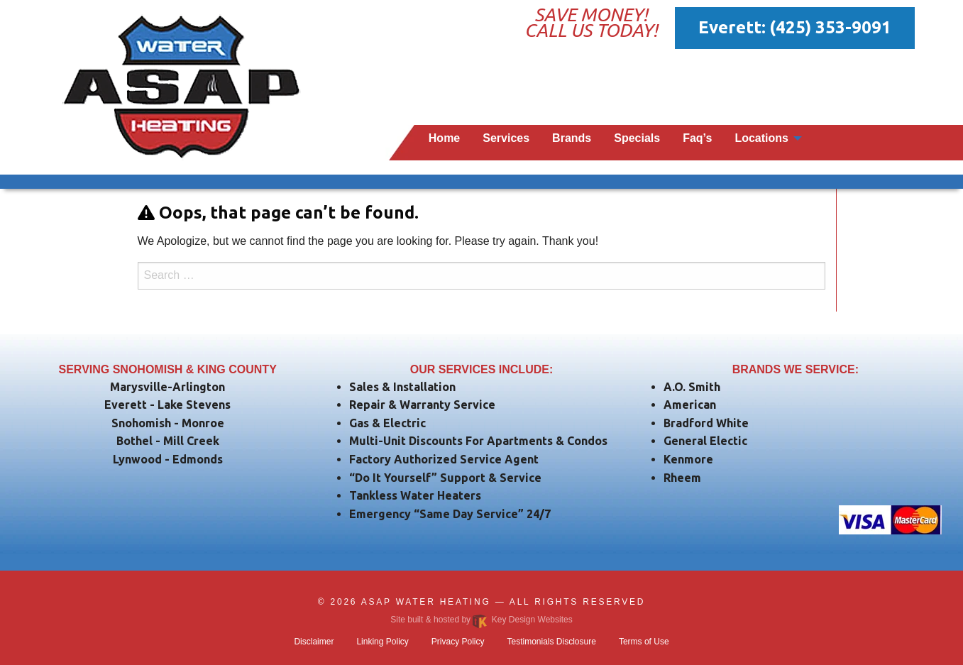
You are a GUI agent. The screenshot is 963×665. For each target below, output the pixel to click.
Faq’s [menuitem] (697, 138)
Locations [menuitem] (761, 138)
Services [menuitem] (506, 138)
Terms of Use (644, 642)
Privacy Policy (458, 642)
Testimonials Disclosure (551, 642)
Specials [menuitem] (637, 138)
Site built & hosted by (481, 620)
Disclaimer (314, 642)
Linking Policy (382, 642)
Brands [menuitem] (571, 138)
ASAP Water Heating (426, 602)
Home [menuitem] (444, 138)
